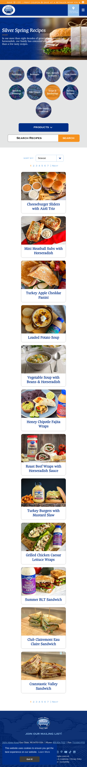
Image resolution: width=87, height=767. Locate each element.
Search (68, 138)
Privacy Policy (76, 759)
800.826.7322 (59, 743)
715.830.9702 (78, 743)
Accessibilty (64, 762)
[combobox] (43, 127)
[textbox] (41, 127)
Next (55, 166)
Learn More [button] (44, 752)
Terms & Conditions (61, 759)
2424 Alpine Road (10, 743)
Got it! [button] (30, 759)
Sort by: (28, 158)
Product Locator (73, 10)
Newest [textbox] (42, 158)
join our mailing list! (43, 733)
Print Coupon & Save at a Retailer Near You (52, 2)
